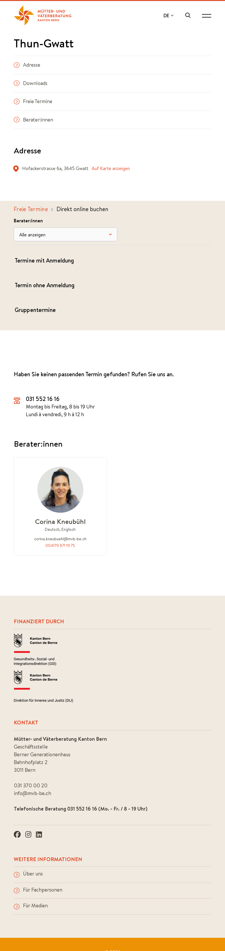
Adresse (27, 64)
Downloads (30, 83)
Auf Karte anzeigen (111, 168)
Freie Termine (33, 101)
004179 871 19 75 (60, 545)
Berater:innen (33, 119)
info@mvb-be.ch (32, 793)
